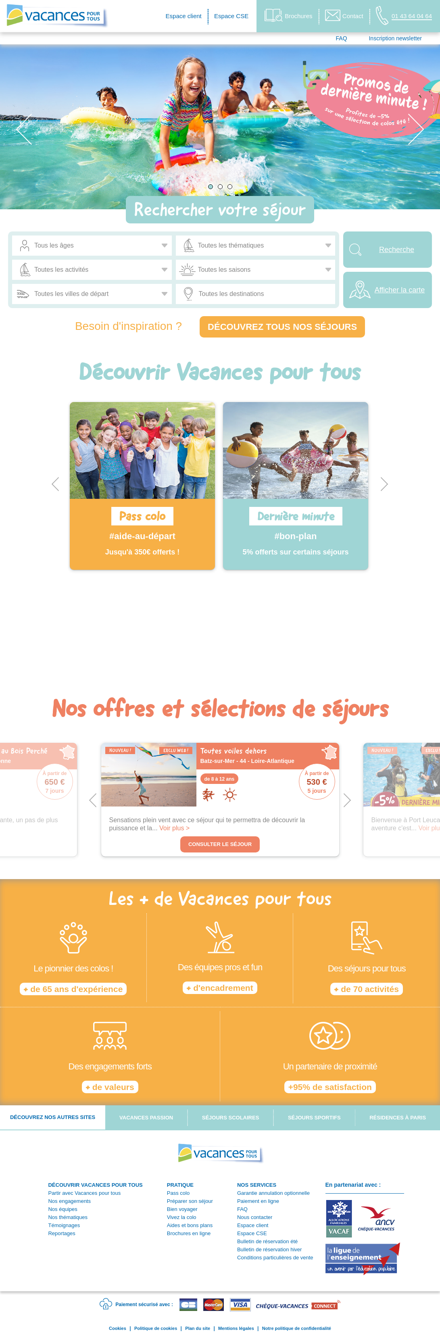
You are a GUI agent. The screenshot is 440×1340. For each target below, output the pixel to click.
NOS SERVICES (256, 1185)
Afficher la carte (400, 290)
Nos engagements (69, 1201)
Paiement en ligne (258, 1201)
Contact (344, 15)
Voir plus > (174, 828)
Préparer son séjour (190, 1201)
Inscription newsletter (395, 38)
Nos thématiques (68, 1217)
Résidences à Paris (397, 1118)
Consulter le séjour (220, 844)
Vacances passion (146, 1118)
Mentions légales (236, 1328)
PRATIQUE (180, 1185)
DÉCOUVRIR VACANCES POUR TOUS (95, 1185)
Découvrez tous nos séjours (282, 327)
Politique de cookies (155, 1328)
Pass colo (178, 1193)
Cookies (117, 1328)
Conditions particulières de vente (275, 1258)
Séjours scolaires (230, 1118)
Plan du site (197, 1328)
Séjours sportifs (314, 1118)
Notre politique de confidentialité (296, 1328)
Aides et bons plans (190, 1225)
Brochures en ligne (189, 1233)
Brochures (288, 15)
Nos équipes (62, 1209)
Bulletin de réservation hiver (269, 1249)
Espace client (184, 16)
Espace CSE (231, 16)
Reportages (61, 1233)
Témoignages (64, 1225)
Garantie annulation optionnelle (273, 1193)
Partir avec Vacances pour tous (84, 1193)
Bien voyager (182, 1209)
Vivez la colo (181, 1217)
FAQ (341, 38)
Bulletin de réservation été (267, 1241)
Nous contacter (254, 1217)
